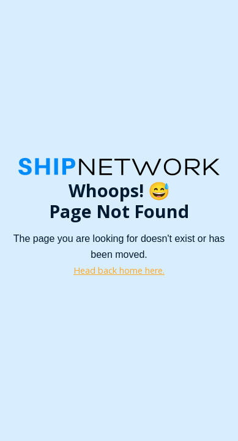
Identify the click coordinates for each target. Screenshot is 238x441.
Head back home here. (119, 270)
